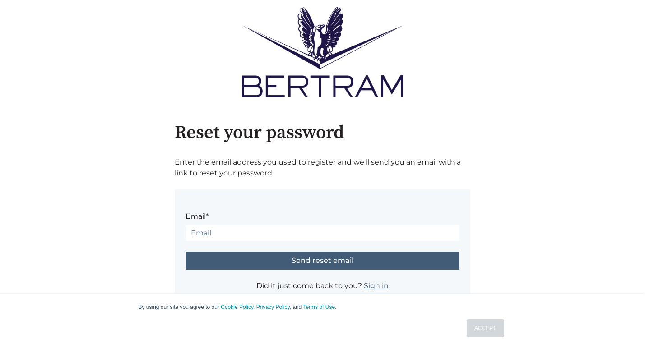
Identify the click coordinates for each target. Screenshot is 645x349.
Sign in (376, 285)
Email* (197, 216)
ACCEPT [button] (485, 328)
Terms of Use (319, 307)
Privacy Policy (273, 307)
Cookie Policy (237, 307)
